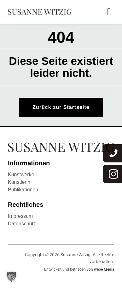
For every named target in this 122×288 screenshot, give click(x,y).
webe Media (104, 269)
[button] (11, 276)
